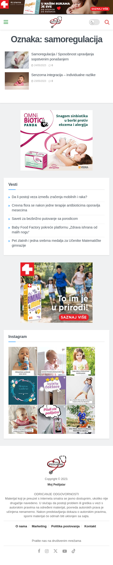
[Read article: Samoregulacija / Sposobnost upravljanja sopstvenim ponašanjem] (17, 60)
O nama (21, 526)
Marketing (39, 526)
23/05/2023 (38, 81)
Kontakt (90, 526)
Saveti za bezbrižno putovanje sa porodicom (45, 219)
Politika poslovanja (65, 526)
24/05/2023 (38, 65)
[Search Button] (107, 22)
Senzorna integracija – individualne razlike (63, 75)
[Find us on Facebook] (39, 551)
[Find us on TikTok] (73, 551)
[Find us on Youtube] (65, 551)
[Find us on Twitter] (55, 551)
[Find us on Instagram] (47, 551)
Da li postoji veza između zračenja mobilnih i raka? (49, 197)
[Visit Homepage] (49, 22)
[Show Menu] (6, 22)
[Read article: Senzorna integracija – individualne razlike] (17, 81)
